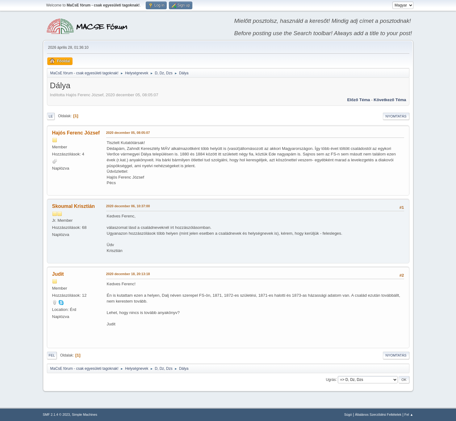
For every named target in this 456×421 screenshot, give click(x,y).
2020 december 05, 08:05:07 (128, 132)
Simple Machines (84, 414)
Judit (58, 274)
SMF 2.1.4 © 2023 (56, 414)
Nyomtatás (396, 116)
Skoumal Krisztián (73, 206)
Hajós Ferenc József (76, 132)
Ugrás (331, 379)
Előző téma (358, 99)
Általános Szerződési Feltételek (378, 414)
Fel (52, 355)
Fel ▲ (408, 414)
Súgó (348, 414)
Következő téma (390, 99)
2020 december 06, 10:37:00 (128, 206)
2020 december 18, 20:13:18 (128, 274)
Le (51, 116)
